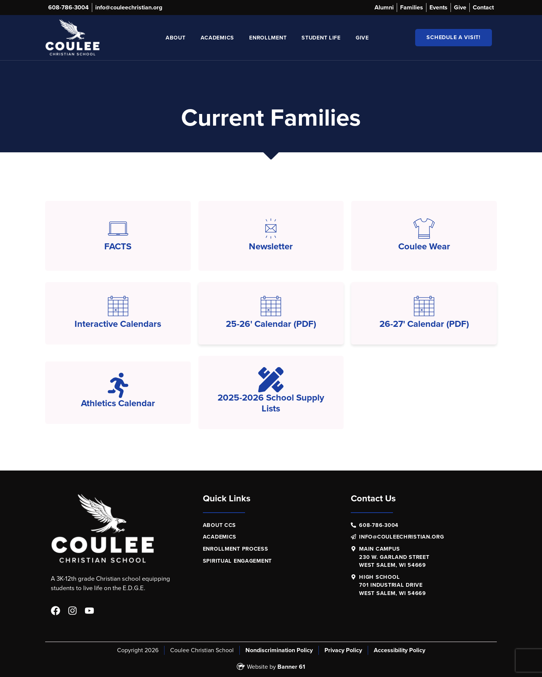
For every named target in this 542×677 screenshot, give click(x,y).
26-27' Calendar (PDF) (424, 324)
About (176, 37)
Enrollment (267, 37)
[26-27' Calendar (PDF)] (424, 306)
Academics (217, 37)
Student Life (321, 37)
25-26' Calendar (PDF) (271, 324)
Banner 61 (291, 666)
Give (362, 37)
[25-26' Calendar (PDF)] (270, 306)
